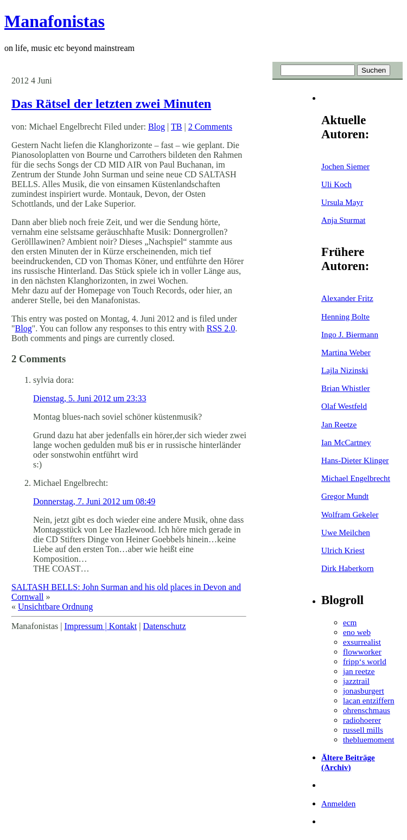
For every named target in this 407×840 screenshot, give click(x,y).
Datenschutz (164, 626)
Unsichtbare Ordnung (55, 606)
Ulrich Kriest (343, 550)
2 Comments (210, 126)
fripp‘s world (364, 661)
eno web (357, 632)
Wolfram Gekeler (349, 514)
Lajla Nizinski (344, 370)
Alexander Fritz (347, 298)
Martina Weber (346, 352)
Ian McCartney (346, 442)
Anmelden (338, 803)
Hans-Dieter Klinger (355, 460)
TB (176, 126)
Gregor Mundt (344, 496)
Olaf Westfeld (344, 406)
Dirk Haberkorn (347, 568)
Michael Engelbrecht (355, 478)
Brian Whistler (345, 388)
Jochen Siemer (345, 166)
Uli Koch (336, 184)
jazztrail (356, 680)
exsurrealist (362, 641)
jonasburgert (363, 690)
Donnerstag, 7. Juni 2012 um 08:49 (94, 501)
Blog (156, 126)
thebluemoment (368, 739)
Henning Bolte (345, 316)
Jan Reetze (339, 424)
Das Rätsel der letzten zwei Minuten (111, 104)
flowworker (362, 651)
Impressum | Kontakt (100, 626)
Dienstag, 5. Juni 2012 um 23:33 (89, 398)
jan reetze (359, 671)
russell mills (363, 729)
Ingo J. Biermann (349, 334)
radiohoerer (362, 719)
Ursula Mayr (342, 202)
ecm (350, 622)
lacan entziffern (369, 700)
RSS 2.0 (221, 328)
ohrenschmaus (366, 710)
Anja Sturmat (343, 220)
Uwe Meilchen (345, 532)
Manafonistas (54, 21)
